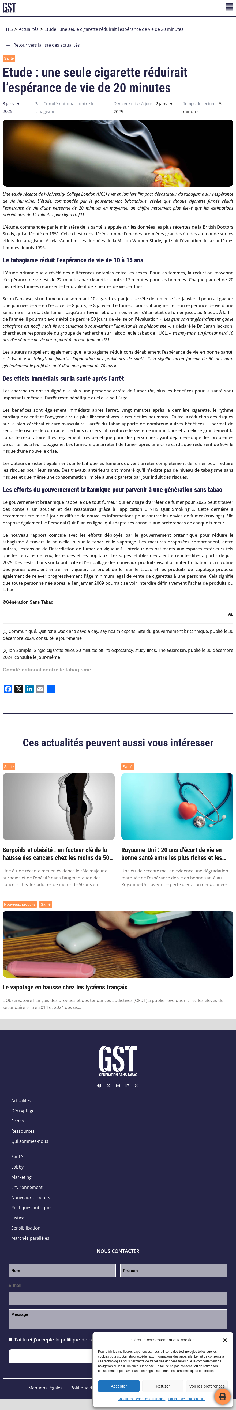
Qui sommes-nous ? (31, 1141)
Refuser (163, 1386)
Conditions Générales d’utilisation (141, 1399)
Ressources (23, 1131)
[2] (5, 650)
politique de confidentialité (90, 1340)
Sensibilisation (25, 1228)
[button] (225, 1340)
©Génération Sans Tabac (28, 602)
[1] (5, 631)
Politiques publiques (32, 1208)
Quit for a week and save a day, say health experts (87, 631)
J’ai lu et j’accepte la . (67, 1340)
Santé (9, 58)
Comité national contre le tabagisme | (48, 669)
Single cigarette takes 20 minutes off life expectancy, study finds (94, 650)
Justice (17, 1218)
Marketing (21, 1177)
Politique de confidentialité (186, 1399)
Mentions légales (45, 1388)
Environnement (27, 1187)
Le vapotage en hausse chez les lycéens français (65, 987)
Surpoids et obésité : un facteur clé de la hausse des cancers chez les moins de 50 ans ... (56, 854)
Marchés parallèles (30, 1238)
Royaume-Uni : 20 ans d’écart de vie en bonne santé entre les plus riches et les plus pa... (171, 854)
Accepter (119, 1386)
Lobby (17, 1167)
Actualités (29, 29)
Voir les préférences (207, 1386)
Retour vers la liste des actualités (42, 45)
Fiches (17, 1121)
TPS (9, 29)
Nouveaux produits (19, 904)
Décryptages (24, 1111)
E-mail (15, 1285)
